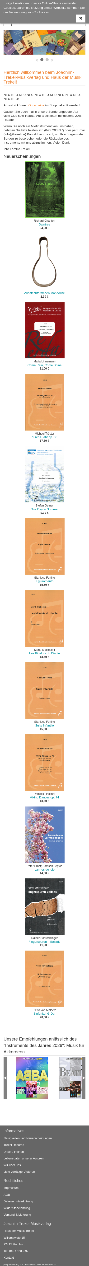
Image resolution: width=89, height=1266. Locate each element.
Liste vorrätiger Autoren (19, 1171)
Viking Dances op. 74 (44, 797)
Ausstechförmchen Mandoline (44, 293)
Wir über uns (12, 1165)
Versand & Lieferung (17, 1214)
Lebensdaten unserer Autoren (24, 1158)
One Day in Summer (44, 509)
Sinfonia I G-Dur (44, 1013)
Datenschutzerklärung (18, 1201)
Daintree (44, 224)
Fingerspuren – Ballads (44, 941)
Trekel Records (14, 1145)
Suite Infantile (44, 725)
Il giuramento (44, 581)
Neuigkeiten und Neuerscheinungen (28, 1138)
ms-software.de (49, 1264)
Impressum (11, 1188)
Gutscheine (36, 105)
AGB (7, 1194)
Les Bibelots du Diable (44, 653)
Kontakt (9, 1257)
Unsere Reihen (14, 1151)
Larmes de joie (44, 869)
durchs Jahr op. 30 (44, 437)
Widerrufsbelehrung (17, 1208)
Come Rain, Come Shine (44, 365)
